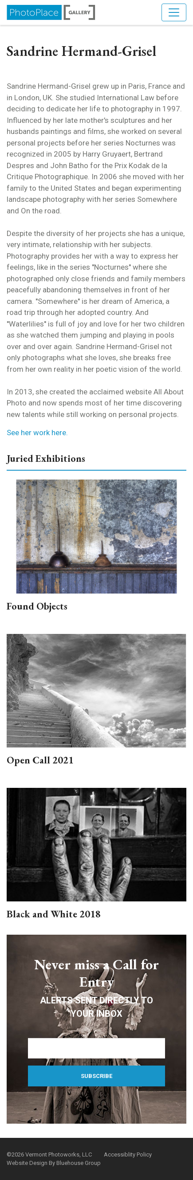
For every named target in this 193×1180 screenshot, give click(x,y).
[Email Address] (96, 1048)
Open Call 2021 (40, 760)
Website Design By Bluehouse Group (54, 1163)
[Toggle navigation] (173, 12)
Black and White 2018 (54, 914)
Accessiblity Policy (128, 1154)
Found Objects (37, 606)
